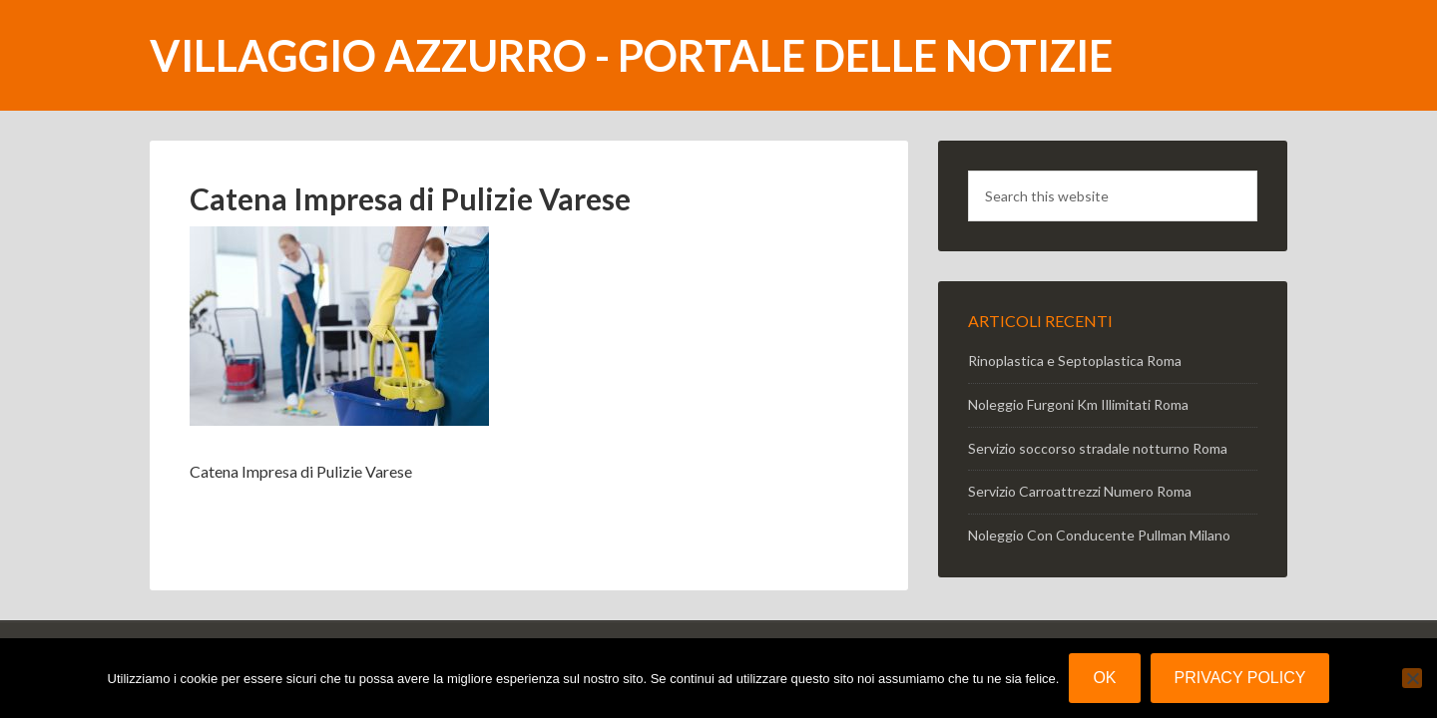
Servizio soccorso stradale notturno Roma (1097, 448)
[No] (1412, 678)
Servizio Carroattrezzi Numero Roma (1080, 491)
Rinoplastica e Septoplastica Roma (1075, 360)
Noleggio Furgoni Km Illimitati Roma (1078, 404)
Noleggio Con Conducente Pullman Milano (1099, 535)
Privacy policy (1240, 677)
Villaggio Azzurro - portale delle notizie (631, 55)
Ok (1104, 677)
